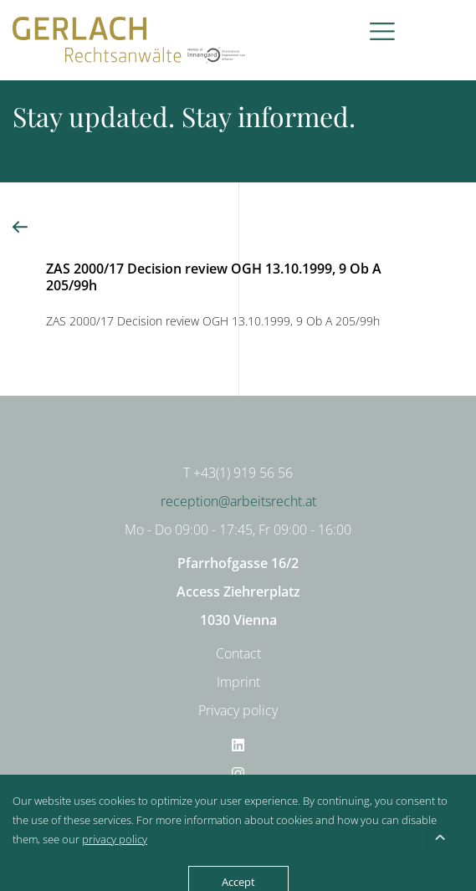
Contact (238, 653)
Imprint (238, 682)
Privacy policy (238, 710)
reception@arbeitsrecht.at (238, 501)
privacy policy (114, 839)
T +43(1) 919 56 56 (238, 472)
